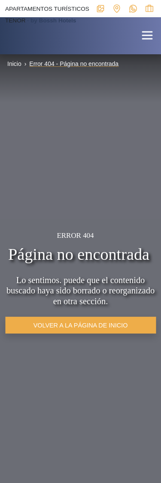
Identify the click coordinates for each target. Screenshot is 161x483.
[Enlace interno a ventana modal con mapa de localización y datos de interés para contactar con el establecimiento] (116, 8)
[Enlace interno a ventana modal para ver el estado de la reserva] (149, 8)
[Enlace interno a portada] (7, 34)
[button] (147, 35)
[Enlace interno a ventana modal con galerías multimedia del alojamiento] (100, 8)
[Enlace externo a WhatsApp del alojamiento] (133, 8)
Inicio (14, 63)
